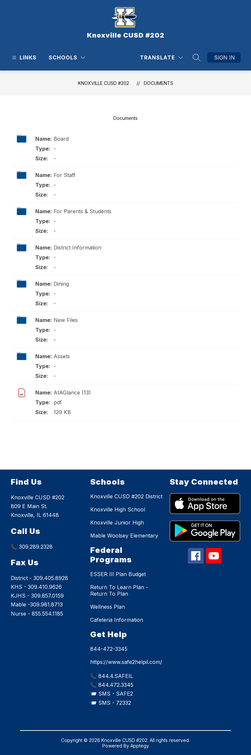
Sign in (224, 57)
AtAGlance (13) (72, 392)
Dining (61, 284)
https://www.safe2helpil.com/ (126, 662)
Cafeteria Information (116, 620)
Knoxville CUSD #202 (103, 83)
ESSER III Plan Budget (118, 574)
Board (61, 139)
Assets (62, 356)
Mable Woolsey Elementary (124, 535)
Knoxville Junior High (117, 522)
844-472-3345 (108, 649)
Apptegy (139, 745)
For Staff (64, 175)
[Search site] (197, 57)
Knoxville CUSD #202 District (126, 496)
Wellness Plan (107, 606)
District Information (77, 247)
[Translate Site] (161, 58)
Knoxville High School (117, 509)
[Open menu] (23, 58)
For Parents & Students (82, 211)
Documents (158, 83)
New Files (66, 320)
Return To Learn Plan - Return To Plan (119, 590)
